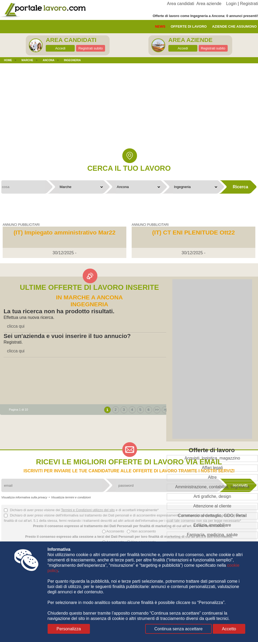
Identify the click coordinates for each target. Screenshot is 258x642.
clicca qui (15, 326)
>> (157, 410)
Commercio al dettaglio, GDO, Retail (212, 515)
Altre (212, 477)
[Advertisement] (129, 110)
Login (231, 3)
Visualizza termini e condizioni (71, 497)
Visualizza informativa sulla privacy (24, 497)
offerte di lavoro (189, 26)
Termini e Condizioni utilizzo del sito (88, 510)
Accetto (229, 629)
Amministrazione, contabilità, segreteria (212, 487)
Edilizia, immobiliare (212, 525)
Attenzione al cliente (212, 506)
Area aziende (208, 3)
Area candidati (180, 3)
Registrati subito (90, 48)
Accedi (60, 48)
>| (165, 410)
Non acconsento (141, 531)
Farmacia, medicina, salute (212, 534)
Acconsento (113, 531)
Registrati (249, 3)
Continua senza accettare (178, 629)
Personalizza (69, 629)
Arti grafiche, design (212, 496)
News (160, 26)
